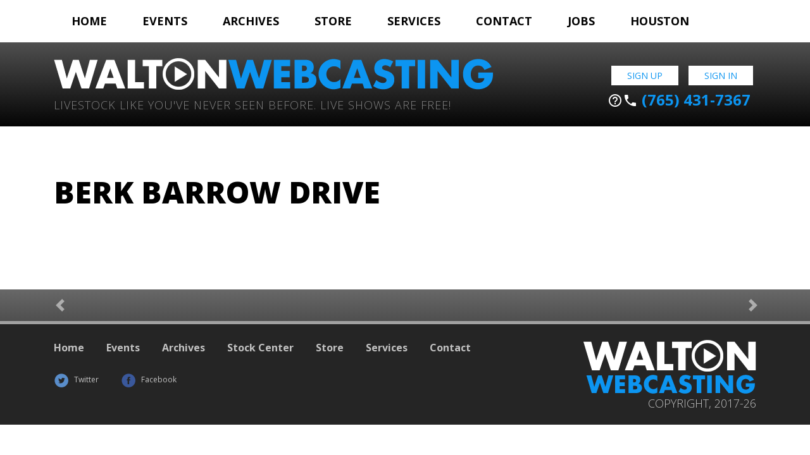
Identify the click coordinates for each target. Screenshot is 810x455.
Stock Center (260, 348)
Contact (504, 20)
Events (164, 20)
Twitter (76, 379)
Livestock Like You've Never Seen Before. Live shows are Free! (252, 104)
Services (413, 20)
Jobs (581, 20)
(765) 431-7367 (679, 100)
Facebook (149, 379)
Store (333, 20)
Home (89, 20)
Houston (659, 20)
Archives (251, 20)
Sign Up (645, 76)
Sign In (720, 76)
